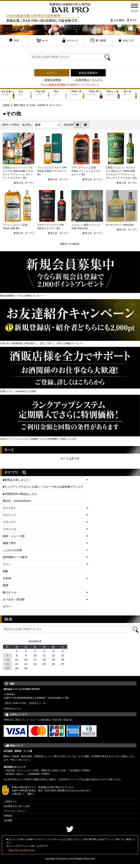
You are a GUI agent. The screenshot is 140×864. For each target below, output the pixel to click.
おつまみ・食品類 (14, 599)
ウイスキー (9, 508)
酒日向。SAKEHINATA (17, 501)
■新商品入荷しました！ (17, 480)
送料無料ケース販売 (15, 557)
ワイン (7, 564)
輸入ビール (9, 592)
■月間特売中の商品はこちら (20, 494)
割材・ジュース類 (14, 536)
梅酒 (5, 585)
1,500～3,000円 (37, 105)
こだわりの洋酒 (12, 550)
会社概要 (8, 820)
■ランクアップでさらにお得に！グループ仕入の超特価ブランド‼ (42, 486)
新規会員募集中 (88, 73)
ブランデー (9, 522)
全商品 (6, 105)
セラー (7, 606)
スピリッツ (9, 515)
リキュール (9, 529)
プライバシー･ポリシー (15, 810)
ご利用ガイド (10, 801)
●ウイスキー (56, 105)
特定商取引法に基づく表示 (17, 806)
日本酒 (7, 578)
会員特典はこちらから (89, 80)
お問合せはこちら (12, 708)
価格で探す (20, 105)
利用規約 (8, 815)
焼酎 (5, 571)
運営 (12, 683)
